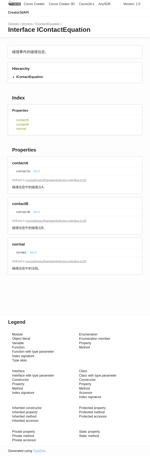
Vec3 (36, 171)
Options (129, 13)
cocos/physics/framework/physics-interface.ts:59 (56, 220)
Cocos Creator (34, 4)
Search (121, 13)
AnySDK (105, 4)
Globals (13, 24)
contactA (22, 120)
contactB (22, 124)
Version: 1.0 (131, 4)
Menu (138, 13)
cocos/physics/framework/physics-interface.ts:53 (56, 180)
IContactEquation (47, 24)
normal (21, 128)
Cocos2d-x (86, 4)
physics (27, 24)
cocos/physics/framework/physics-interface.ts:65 (56, 261)
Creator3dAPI (18, 12)
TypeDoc (39, 451)
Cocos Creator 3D (62, 4)
